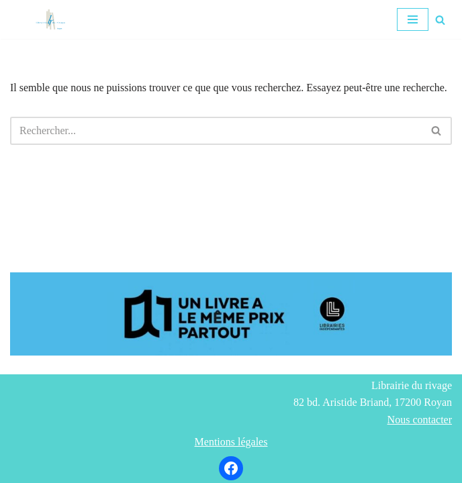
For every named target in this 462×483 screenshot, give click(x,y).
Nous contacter (419, 419)
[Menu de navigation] (412, 19)
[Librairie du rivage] (53, 19)
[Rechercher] (440, 20)
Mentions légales (231, 441)
